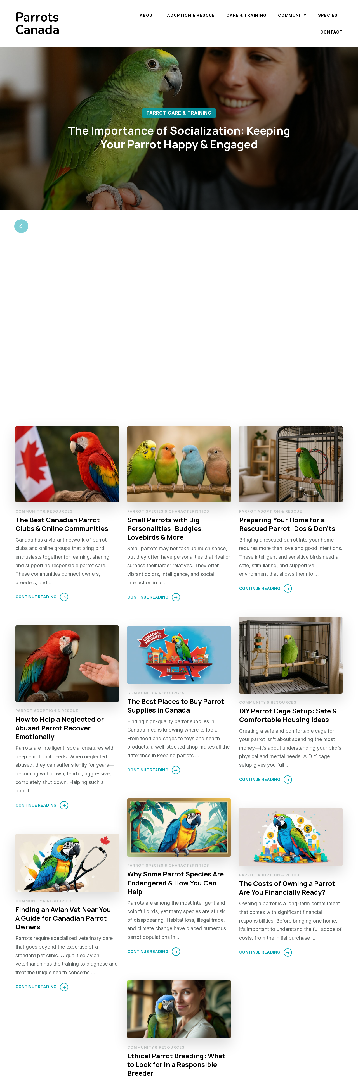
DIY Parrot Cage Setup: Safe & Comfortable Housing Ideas (288, 560)
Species (328, 15)
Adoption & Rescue (191, 15)
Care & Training (246, 15)
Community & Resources (44, 356)
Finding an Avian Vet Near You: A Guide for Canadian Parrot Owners (64, 764)
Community (292, 15)
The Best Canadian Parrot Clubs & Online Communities (61, 369)
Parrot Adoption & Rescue (270, 356)
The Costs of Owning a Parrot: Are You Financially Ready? (288, 733)
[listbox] (179, 148)
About (148, 15)
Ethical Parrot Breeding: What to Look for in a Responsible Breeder (176, 910)
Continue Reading (35, 442)
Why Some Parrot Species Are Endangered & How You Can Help (175, 728)
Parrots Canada (37, 24)
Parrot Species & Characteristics (168, 356)
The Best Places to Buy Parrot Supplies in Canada (175, 551)
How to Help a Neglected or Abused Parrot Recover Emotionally (59, 574)
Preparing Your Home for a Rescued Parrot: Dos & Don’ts (287, 369)
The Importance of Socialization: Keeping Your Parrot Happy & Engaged (179, 137)
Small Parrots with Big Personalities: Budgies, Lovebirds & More (165, 374)
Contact (331, 32)
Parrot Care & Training (179, 113)
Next (322, 1040)
